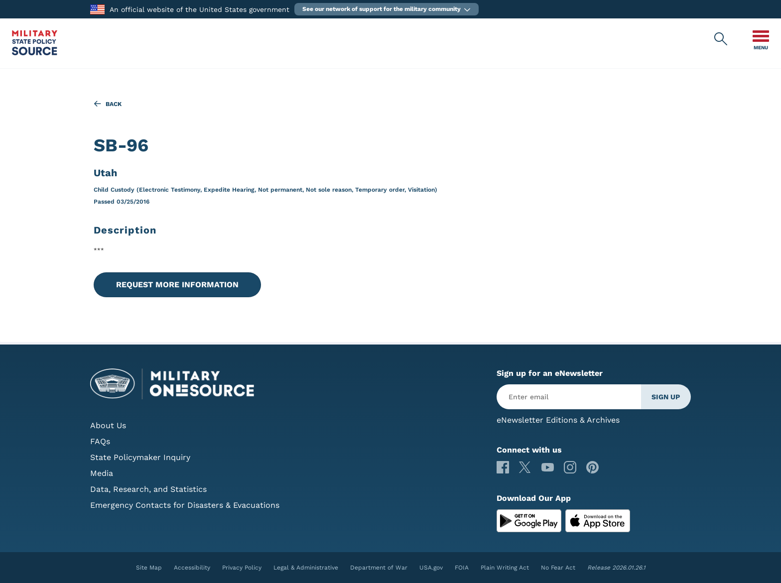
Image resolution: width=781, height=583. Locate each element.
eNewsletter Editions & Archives (558, 420)
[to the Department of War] (97, 8)
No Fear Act (558, 567)
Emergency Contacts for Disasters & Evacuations (184, 505)
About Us (108, 425)
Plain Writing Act (505, 567)
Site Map (149, 567)
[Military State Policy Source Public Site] (34, 52)
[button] (386, 9)
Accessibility (192, 567)
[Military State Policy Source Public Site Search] (721, 39)
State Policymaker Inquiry (140, 457)
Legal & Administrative (305, 567)
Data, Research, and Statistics (148, 489)
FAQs (100, 441)
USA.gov (431, 567)
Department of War (378, 567)
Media (101, 473)
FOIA (462, 567)
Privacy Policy (241, 567)
